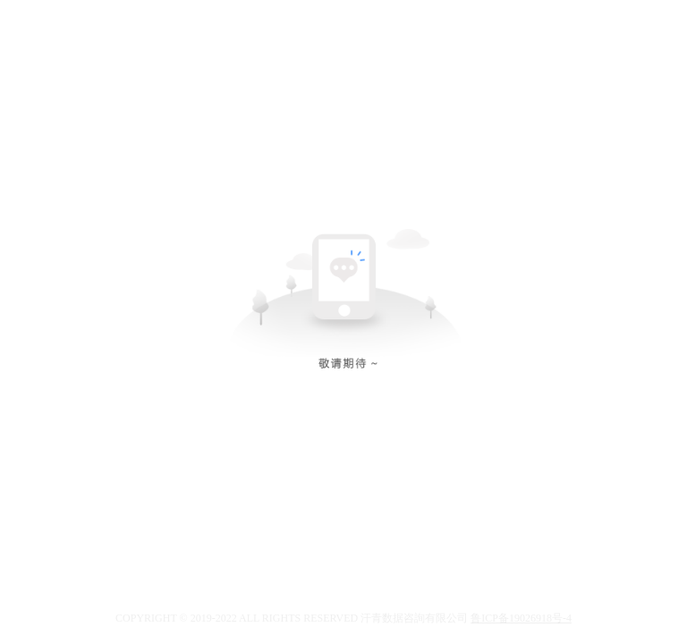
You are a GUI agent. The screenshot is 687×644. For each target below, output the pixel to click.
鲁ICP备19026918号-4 (521, 618)
